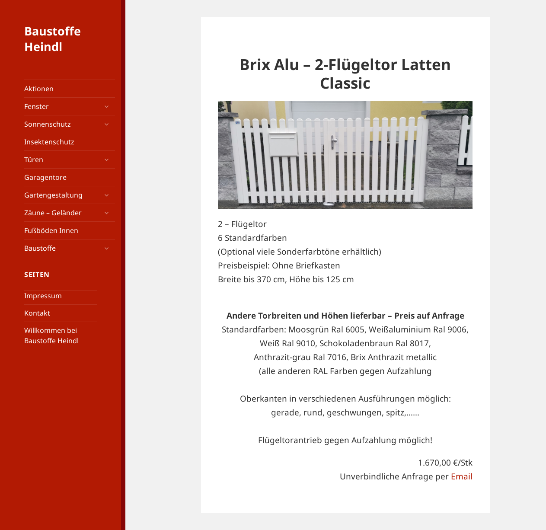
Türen (33, 159)
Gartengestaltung (53, 195)
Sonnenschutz (47, 124)
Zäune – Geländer (53, 212)
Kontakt (37, 313)
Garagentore (45, 177)
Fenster (36, 106)
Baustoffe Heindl (52, 38)
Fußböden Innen (51, 230)
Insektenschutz (49, 142)
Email (462, 476)
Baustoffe (40, 248)
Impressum (43, 295)
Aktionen (39, 88)
